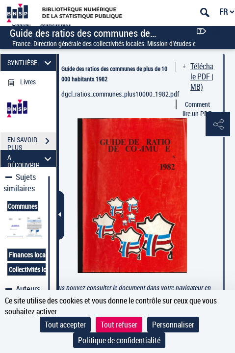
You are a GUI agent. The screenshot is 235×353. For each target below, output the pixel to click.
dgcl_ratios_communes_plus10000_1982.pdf (118, 94)
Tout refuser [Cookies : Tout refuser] (119, 324)
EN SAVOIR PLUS (31, 142)
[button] (218, 124)
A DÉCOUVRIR (30, 158)
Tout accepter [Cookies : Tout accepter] (65, 324)
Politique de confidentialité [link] (119, 340)
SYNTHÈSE (30, 62)
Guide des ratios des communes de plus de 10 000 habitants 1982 (114, 74)
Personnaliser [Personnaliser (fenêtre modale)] (173, 324)
